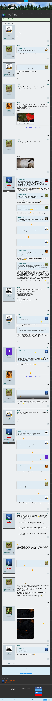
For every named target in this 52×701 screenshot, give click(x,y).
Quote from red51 (21, 317)
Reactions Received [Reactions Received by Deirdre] (6, 56)
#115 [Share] (48, 513)
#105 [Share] (48, 102)
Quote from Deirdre (22, 66)
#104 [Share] (48, 84)
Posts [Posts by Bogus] (5, 38)
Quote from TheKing (22, 250)
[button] (38, 1)
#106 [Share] (48, 139)
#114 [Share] (48, 428)
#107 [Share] (48, 176)
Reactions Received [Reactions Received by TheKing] (6, 113)
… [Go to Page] (5, 23)
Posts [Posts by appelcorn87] (5, 619)
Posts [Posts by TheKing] (5, 114)
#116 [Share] (48, 541)
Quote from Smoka (22, 431)
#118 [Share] (48, 577)
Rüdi (23, 189)
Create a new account (24, 671)
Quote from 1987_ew (22, 456)
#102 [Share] (48, 45)
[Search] (49, 1)
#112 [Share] (48, 388)
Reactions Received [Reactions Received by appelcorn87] (6, 618)
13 (12, 23)
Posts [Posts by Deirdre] (5, 57)
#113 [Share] (48, 410)
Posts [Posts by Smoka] (5, 299)
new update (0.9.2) (7, 18)
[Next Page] (14, 23)
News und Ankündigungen (8, 682)
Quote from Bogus (21, 48)
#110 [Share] (48, 347)
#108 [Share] (48, 287)
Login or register (45, 0)
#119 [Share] (48, 606)
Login (30, 673)
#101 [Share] (48, 25)
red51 (8, 15)
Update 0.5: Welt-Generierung (10, 680)
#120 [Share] (48, 645)
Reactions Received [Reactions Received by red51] (6, 187)
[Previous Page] (3, 23)
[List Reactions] (18, 58)
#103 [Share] (48, 62)
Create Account (24, 673)
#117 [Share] (48, 558)
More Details (45, 699)
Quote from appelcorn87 (23, 206)
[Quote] (48, 41)
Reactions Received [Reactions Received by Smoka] (6, 298)
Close (49, 699)
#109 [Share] (48, 314)
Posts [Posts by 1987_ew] (5, 360)
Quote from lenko (21, 217)
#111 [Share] (48, 370)
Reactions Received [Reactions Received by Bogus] (6, 37)
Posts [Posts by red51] (5, 188)
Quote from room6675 (22, 179)
